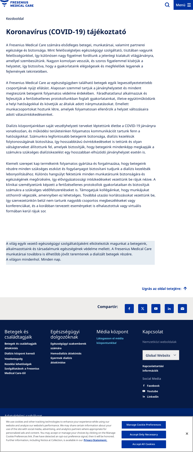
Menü (180, 5)
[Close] (187, 434)
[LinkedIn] (169, 308)
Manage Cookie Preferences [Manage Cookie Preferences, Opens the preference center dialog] (143, 424)
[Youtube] (152, 391)
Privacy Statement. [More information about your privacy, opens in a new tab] (95, 440)
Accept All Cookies (143, 444)
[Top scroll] (164, 288)
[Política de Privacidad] (28, 415)
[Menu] (183, 5)
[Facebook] (129, 308)
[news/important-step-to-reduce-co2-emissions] (20, 353)
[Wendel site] (23, 345)
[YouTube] (155, 308)
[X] (142, 308)
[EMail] (182, 308)
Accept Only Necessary (144, 434)
